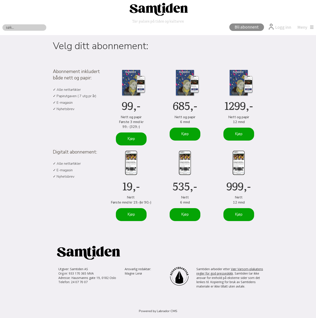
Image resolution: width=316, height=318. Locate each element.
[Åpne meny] (304, 27)
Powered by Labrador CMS (158, 311)
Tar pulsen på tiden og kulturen (158, 21)
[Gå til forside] (158, 9)
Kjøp (131, 138)
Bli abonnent (247, 27)
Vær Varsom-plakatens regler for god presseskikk (229, 271)
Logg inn (283, 27)
